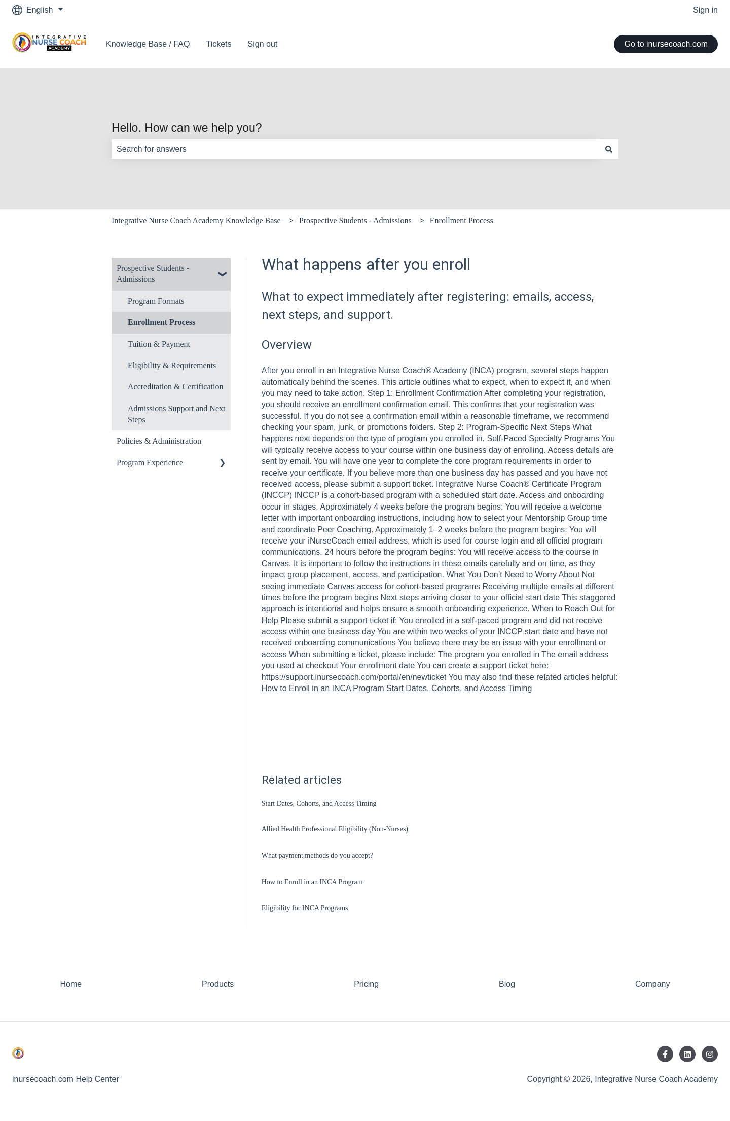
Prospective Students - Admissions (355, 220)
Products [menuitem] (218, 984)
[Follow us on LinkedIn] (687, 1054)
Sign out (263, 44)
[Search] (608, 149)
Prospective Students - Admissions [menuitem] (153, 273)
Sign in (705, 10)
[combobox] (355, 149)
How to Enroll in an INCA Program (312, 882)
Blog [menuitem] (507, 984)
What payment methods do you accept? (317, 855)
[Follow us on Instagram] (710, 1054)
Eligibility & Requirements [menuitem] (172, 365)
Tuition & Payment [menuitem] (159, 344)
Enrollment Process (461, 220)
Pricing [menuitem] (366, 984)
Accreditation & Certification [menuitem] (175, 386)
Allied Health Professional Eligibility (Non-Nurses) (335, 829)
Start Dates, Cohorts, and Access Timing (319, 803)
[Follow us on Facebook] (665, 1054)
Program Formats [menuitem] (156, 301)
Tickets (218, 44)
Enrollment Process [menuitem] (161, 322)
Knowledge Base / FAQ (148, 44)
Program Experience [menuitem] (150, 462)
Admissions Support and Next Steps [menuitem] (176, 414)
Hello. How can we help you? (187, 127)
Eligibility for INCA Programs (305, 908)
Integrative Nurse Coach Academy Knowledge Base (196, 220)
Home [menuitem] (71, 984)
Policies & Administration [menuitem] (159, 441)
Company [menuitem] (652, 984)
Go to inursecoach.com (666, 44)
